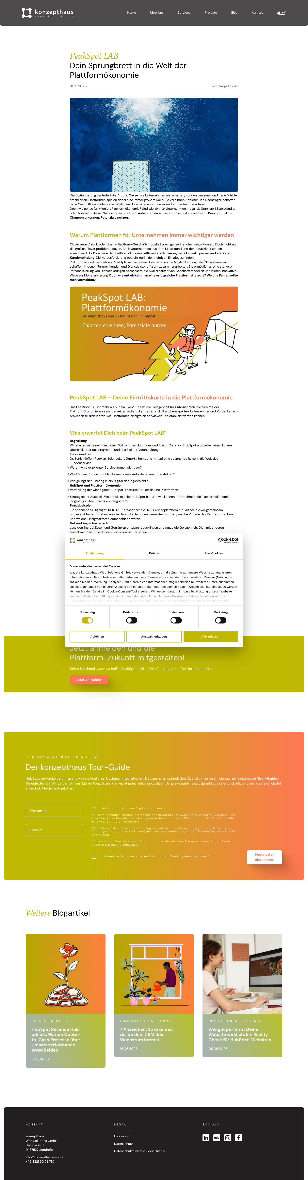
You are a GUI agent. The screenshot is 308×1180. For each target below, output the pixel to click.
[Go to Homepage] (47, 13)
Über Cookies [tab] (213, 553)
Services (184, 13)
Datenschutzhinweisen (122, 845)
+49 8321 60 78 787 (40, 1162)
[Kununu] (216, 1137)
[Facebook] (238, 1137)
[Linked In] (206, 1137)
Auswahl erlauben (154, 636)
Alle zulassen (210, 636)
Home (131, 13)
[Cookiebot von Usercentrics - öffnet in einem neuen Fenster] (221, 540)
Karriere (257, 13)
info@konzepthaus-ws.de (44, 1157)
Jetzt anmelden (89, 679)
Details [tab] (154, 553)
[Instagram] (227, 1137)
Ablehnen (97, 636)
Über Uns (156, 13)
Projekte (211, 13)
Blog (234, 13)
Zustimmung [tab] (95, 553)
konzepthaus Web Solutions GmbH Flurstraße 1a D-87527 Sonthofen (41, 1143)
